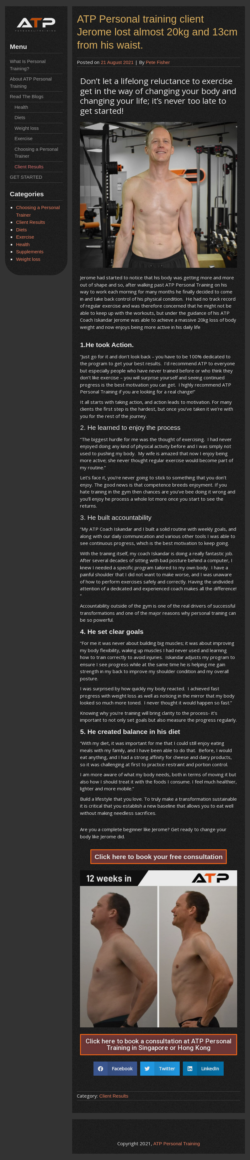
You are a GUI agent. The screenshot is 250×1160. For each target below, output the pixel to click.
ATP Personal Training (176, 1143)
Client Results (29, 166)
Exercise (23, 138)
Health (21, 107)
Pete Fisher (158, 62)
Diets (19, 117)
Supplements (30, 251)
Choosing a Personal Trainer (36, 152)
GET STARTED (26, 177)
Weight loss (26, 128)
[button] (158, 856)
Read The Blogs (26, 96)
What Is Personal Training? (27, 65)
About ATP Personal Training (31, 82)
